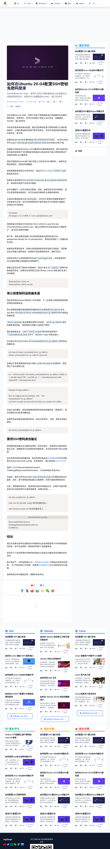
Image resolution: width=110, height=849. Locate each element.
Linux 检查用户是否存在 (85, 717)
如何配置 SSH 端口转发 (85, 51)
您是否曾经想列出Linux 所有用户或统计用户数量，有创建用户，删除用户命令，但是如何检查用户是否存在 (83, 725)
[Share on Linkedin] (37, 591)
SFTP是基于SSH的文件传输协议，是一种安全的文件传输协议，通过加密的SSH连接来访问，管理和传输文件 (83, 78)
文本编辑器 (52, 458)
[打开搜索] (94, 3)
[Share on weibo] (52, 591)
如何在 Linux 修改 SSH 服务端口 (19, 679)
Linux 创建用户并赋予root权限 (88, 679)
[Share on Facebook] (22, 591)
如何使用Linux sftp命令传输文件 (89, 70)
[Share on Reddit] (32, 591)
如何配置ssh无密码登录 (15, 818)
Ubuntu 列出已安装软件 (50, 682)
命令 (45, 171)
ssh (12, 106)
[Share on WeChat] (47, 591)
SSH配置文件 (44, 565)
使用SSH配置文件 (83, 130)
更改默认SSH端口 (42, 562)
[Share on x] (27, 590)
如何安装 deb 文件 (48, 701)
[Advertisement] (55, 25)
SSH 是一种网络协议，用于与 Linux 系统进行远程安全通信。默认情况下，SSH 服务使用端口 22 (13, 687)
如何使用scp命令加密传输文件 (18, 780)
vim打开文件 (60, 461)
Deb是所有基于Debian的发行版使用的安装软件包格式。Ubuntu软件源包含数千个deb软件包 (48, 709)
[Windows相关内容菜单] (17, 3)
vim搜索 (14, 467)
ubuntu (18, 106)
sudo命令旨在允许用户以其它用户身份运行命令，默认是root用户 (83, 685)
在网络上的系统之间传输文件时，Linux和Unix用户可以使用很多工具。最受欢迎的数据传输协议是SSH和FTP (83, 119)
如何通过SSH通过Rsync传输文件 (89, 111)
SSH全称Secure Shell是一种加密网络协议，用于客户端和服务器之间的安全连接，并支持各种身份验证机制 (12, 826)
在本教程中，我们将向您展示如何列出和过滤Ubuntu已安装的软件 (47, 688)
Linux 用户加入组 (82, 698)
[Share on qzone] (42, 591)
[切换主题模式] (90, 3)
